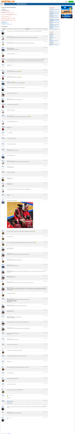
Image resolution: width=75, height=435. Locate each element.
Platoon (3, 41)
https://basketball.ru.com (4, 22)
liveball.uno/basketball (10, 401)
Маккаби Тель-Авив (51, 37)
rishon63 (3, 47)
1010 (2, 411)
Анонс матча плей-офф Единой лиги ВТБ (54, 9)
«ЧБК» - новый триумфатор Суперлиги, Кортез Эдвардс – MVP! (54, 25)
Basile (2, 92)
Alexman (3, 58)
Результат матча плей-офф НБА (53, 15)
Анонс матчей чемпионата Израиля (53, 11)
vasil (2, 109)
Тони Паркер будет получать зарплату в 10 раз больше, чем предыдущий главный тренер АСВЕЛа (54, 20)
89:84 (14, 18)
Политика (50, 35)
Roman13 (3, 177)
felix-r (2, 230)
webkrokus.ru (9, 433)
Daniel (2, 30)
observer (3, 64)
